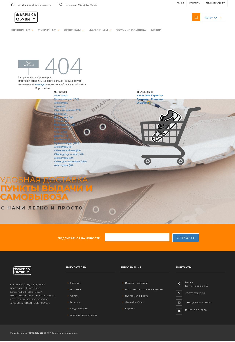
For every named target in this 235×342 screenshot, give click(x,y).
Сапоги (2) (60, 114)
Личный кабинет (133, 302)
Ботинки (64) (61, 122)
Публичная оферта (135, 296)
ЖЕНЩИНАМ (20, 30)
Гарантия (157, 96)
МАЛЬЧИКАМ (93, 30)
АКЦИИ (146, 30)
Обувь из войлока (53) (67, 111)
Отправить (185, 238)
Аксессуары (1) (63, 147)
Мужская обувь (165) (66, 144)
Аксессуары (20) (64, 166)
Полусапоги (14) (63, 118)
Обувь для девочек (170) (69, 155)
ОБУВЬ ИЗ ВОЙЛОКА (122, 30)
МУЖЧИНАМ (44, 30)
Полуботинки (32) (64, 125)
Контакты (194, 3)
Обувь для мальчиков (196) (70, 162)
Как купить (144, 96)
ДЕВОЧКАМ (68, 30)
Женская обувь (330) (66, 100)
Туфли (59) (60, 133)
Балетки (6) (61, 136)
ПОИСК (180, 3)
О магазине (144, 103)
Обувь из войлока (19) (67, 151)
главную (40, 85)
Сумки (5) (60, 107)
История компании (135, 283)
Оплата (73, 296)
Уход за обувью (78, 309)
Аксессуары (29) (64, 158)
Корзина (211, 17)
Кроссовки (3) (62, 129)
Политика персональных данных (143, 290)
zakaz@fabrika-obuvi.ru (38, 4)
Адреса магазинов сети (82, 315)
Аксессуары (61, 96)
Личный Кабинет (215, 3)
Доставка (143, 100)
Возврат (74, 302)
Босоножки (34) (63, 140)
